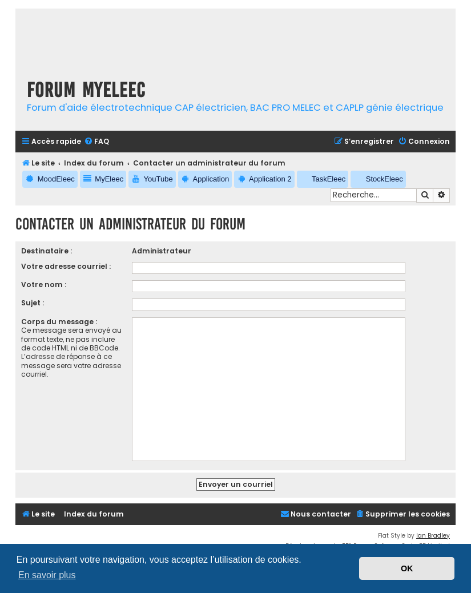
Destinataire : (46, 251)
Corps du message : (59, 321)
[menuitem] (96, 142)
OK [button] (407, 568)
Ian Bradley (433, 535)
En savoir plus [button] (47, 575)
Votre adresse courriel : (66, 266)
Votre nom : (43, 284)
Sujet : (32, 303)
